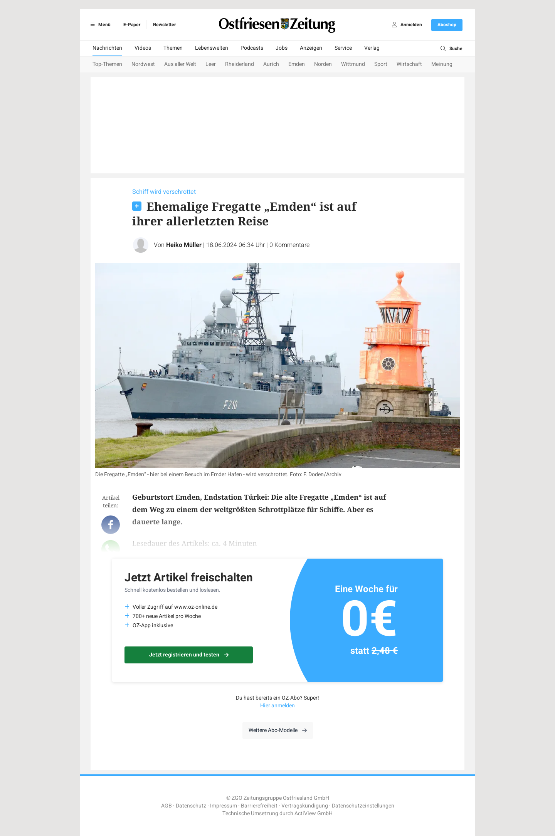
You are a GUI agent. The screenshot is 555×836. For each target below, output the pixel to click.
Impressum (223, 806)
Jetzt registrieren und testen (189, 655)
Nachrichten (107, 48)
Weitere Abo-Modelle (278, 730)
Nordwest (143, 64)
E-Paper (131, 25)
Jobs (282, 48)
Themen (173, 48)
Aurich (271, 64)
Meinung (441, 64)
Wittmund (353, 64)
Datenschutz (191, 806)
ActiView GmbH (313, 813)
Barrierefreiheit (259, 806)
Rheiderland (239, 64)
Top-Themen (107, 64)
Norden (323, 64)
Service (343, 48)
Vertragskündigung (304, 806)
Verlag (372, 48)
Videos (143, 48)
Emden (296, 64)
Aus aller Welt (180, 64)
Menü (99, 24)
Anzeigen (311, 48)
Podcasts (251, 48)
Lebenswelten (211, 48)
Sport (380, 64)
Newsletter (164, 25)
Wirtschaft (409, 64)
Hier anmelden (277, 706)
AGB (166, 806)
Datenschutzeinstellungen (363, 806)
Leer (210, 64)
